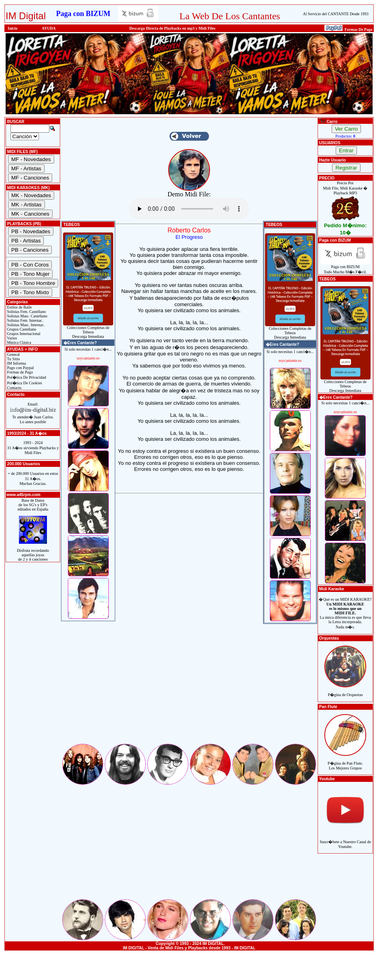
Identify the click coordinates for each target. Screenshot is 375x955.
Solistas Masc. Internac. (25, 325)
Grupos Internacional (23, 333)
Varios (11, 338)
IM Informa (16, 363)
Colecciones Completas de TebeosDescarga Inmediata (88, 330)
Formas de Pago (19, 372)
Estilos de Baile (19, 307)
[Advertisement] (189, 686)
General (13, 354)
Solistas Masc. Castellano (26, 316)
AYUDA (49, 28)
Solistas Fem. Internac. (24, 320)
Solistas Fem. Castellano (26, 311)
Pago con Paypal (20, 367)
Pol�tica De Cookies (24, 383)
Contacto (14, 388)
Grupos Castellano (21, 329)
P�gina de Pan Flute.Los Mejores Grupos (345, 761)
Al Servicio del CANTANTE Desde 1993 (336, 14)
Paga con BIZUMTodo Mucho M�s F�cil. (345, 267)
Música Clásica (18, 342)
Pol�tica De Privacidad (26, 377)
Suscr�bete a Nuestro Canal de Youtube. (345, 840)
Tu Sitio (13, 359)
